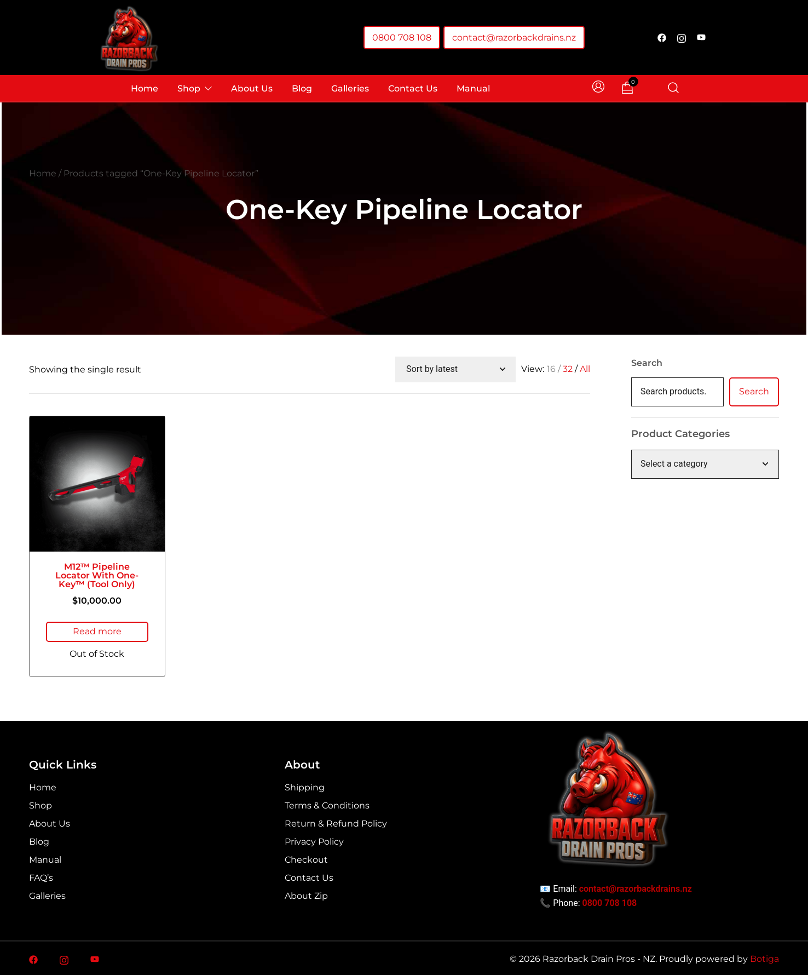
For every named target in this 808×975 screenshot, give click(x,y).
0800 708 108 (401, 37)
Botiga (764, 958)
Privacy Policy (314, 840)
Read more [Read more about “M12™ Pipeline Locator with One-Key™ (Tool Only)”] (97, 631)
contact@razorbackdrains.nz (514, 37)
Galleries (350, 88)
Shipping (305, 786)
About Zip (306, 895)
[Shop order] (455, 369)
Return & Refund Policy (336, 822)
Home (144, 88)
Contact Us (412, 88)
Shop (188, 88)
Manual (473, 88)
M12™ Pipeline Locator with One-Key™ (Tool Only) (96, 575)
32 (568, 369)
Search (646, 363)
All (585, 369)
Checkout (306, 858)
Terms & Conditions (327, 804)
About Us (252, 88)
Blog (302, 88)
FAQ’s (41, 876)
